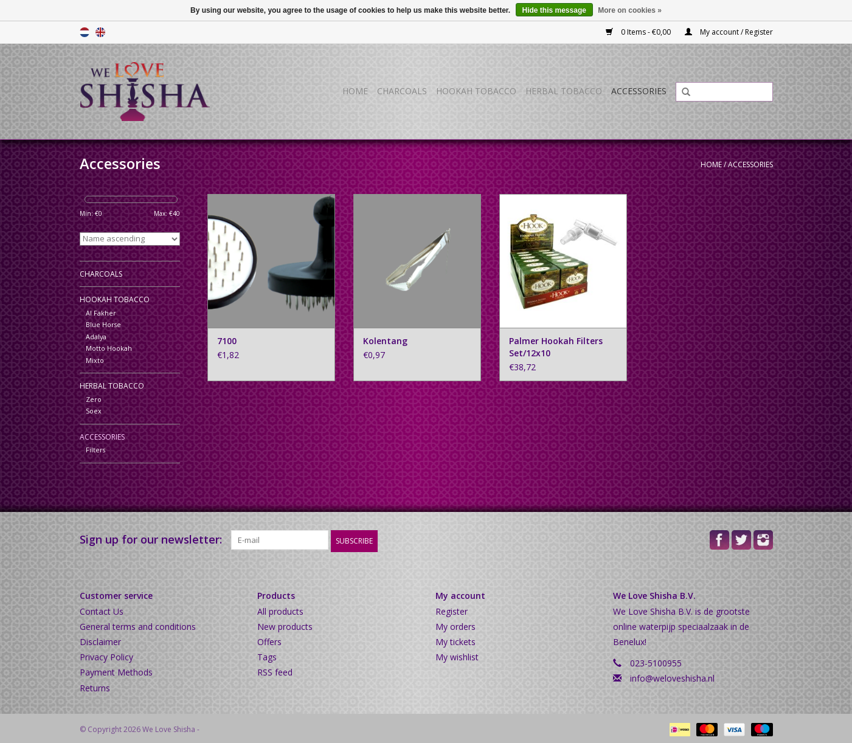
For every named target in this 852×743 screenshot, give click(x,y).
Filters (95, 449)
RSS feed (275, 670)
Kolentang (385, 341)
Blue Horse (103, 324)
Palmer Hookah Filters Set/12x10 (556, 347)
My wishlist (457, 655)
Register (451, 609)
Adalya (96, 336)
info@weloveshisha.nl (672, 676)
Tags (267, 655)
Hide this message (554, 10)
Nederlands (84, 32)
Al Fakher (101, 312)
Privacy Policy (106, 655)
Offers (269, 639)
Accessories (639, 91)
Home (355, 91)
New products (285, 624)
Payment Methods (116, 670)
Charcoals (402, 91)
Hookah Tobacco (476, 91)
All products (280, 609)
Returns (95, 685)
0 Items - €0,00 (639, 32)
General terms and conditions (138, 624)
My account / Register (729, 32)
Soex (94, 410)
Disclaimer (100, 639)
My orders (455, 624)
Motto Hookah (109, 348)
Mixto (95, 360)
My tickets (455, 639)
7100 (227, 341)
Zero (94, 399)
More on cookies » (630, 10)
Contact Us (101, 609)
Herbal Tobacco (563, 91)
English (100, 32)
